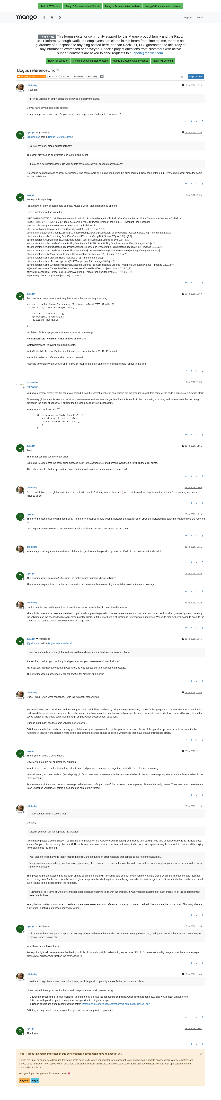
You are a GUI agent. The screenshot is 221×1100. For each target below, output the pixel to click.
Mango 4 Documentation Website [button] (122, 6)
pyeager (31, 132)
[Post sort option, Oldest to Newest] (182, 76)
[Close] (201, 1054)
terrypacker (32, 382)
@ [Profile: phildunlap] (33, 137)
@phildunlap (43, 132)
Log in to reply (195, 77)
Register (24, 1080)
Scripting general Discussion (31, 77)
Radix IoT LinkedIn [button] (163, 60)
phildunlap (32, 85)
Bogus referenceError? (60, 137)
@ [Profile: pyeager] (32, 386)
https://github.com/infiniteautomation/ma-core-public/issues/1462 (116, 1004)
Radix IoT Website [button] (50, 6)
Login (35, 1080)
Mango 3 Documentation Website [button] (82, 6)
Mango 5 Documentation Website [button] (163, 6)
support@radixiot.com (146, 53)
